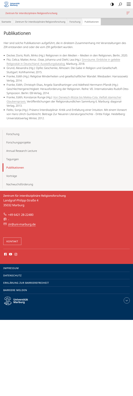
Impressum (11, 268)
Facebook (5, 254)
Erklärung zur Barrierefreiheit (26, 282)
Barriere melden (15, 290)
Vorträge (11, 176)
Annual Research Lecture (21, 151)
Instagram (16, 254)
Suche (119, 4)
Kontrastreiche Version (111, 4)
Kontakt (12, 241)
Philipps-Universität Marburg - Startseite (13, 4)
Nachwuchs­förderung (19, 184)
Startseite (6, 21)
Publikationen (15, 167)
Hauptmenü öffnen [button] (127, 4)
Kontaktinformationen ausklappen (126, 300)
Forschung (74, 21)
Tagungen (12, 159)
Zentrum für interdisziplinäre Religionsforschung (127, 13)
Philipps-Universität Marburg (18, 303)
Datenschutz (12, 275)
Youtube (10, 254)
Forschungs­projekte (18, 142)
